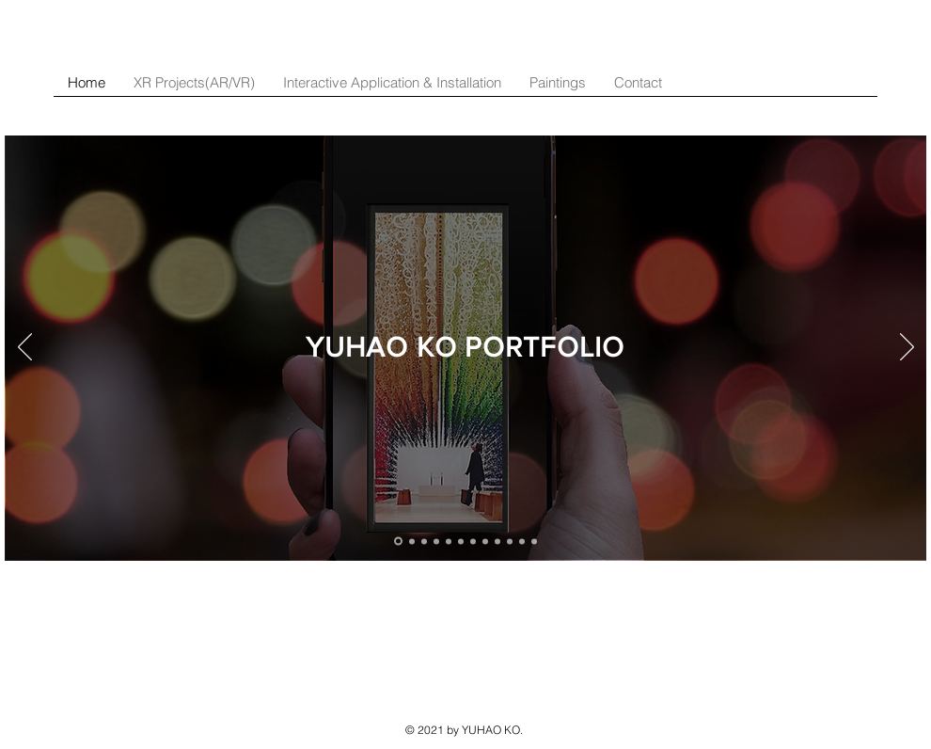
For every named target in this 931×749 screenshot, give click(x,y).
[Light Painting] (510, 541)
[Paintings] (534, 541)
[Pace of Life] (461, 541)
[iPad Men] (497, 541)
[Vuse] (424, 541)
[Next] (907, 348)
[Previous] (25, 348)
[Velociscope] (485, 541)
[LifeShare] (398, 541)
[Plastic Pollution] (473, 541)
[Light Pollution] (522, 541)
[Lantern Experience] (448, 541)
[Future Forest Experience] (436, 541)
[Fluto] (412, 541)
